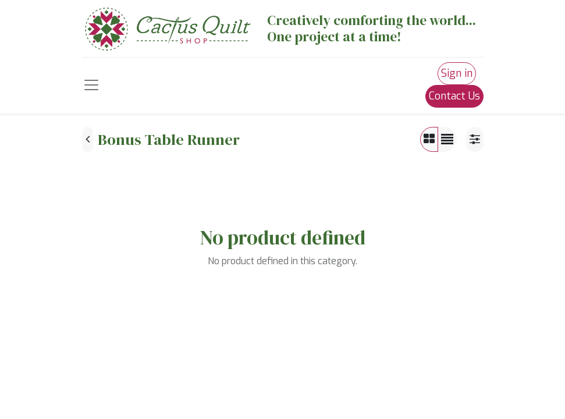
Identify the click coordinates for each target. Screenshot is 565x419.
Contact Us (454, 96)
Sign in (456, 73)
